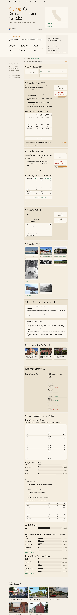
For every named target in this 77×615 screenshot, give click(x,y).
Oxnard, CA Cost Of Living (35, 151)
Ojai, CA (49, 407)
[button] (46, 61)
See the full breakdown (30, 552)
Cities (20, 1)
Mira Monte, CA (50, 389)
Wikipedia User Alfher (30, 256)
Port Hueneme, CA (50, 394)
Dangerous (41, 1)
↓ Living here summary (50, 23)
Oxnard (36, 178)
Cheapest (32, 1)
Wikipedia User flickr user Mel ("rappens (47, 294)
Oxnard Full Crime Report (39, 138)
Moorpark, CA (50, 380)
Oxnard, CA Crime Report (35, 82)
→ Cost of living (49, 26)
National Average (48, 178)
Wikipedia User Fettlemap (45, 256)
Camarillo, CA (50, 376)
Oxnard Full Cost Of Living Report (39, 197)
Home (10, 5)
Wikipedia (43, 265)
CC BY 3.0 (26, 281)
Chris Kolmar (13, 28)
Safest (27, 1)
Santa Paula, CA (50, 402)
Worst (36, 1)
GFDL (34, 256)
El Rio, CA (49, 398)
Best (23, 1)
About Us (46, 1)
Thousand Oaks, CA (51, 385)
